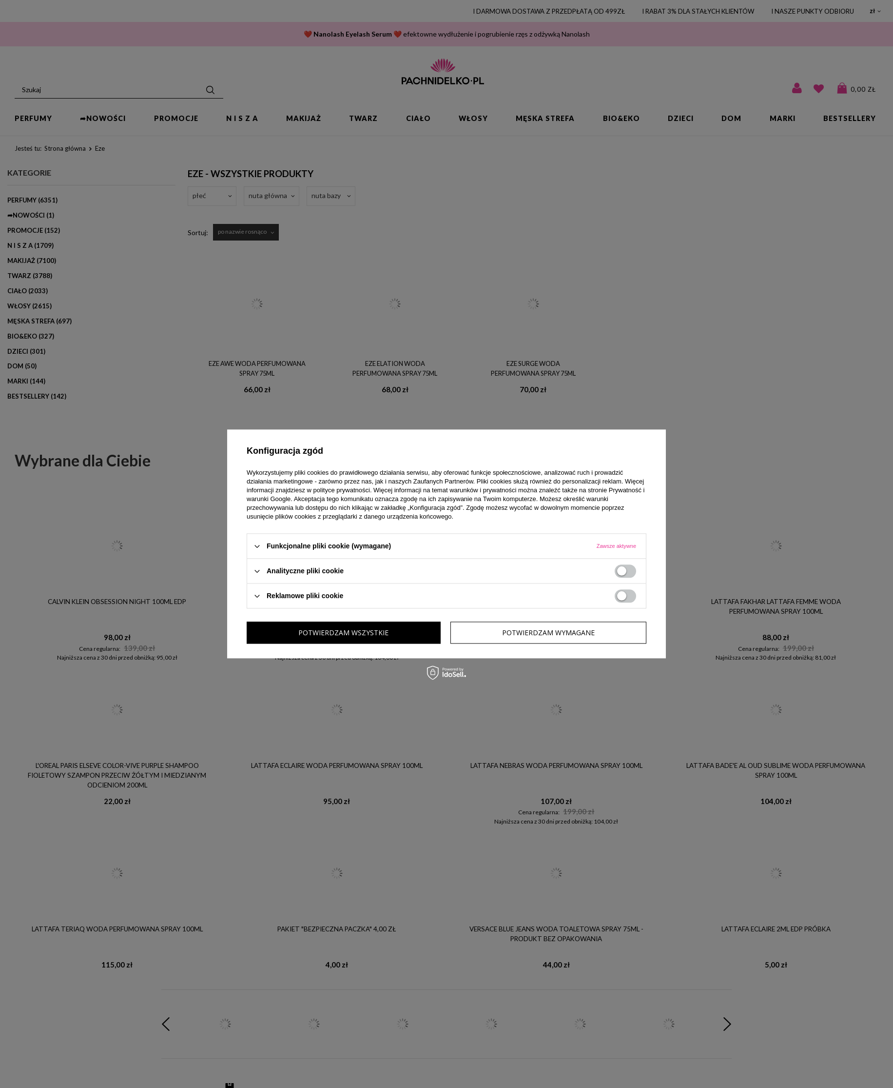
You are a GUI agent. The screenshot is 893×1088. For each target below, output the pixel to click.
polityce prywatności (341, 490)
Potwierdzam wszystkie (550, 632)
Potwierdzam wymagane (344, 632)
